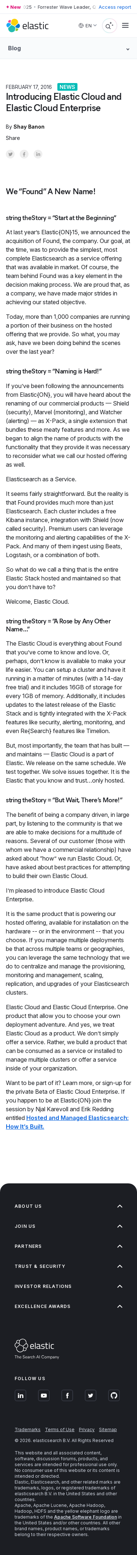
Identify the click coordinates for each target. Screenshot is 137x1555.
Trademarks (28, 1429)
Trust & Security (68, 1266)
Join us (68, 1226)
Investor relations (68, 1286)
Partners (68, 1246)
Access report (115, 7)
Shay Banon (29, 127)
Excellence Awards (68, 1306)
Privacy (87, 1429)
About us (68, 1206)
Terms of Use (60, 1429)
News (67, 87)
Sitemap (108, 1429)
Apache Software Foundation (85, 1517)
